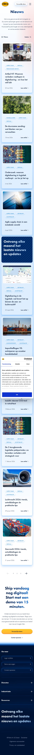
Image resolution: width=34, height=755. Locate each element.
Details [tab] (17, 364)
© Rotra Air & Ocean (13, 737)
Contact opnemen (17, 637)
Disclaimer (24, 737)
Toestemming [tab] (6, 364)
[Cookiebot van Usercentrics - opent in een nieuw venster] (24, 359)
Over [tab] (28, 364)
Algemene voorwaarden (17, 741)
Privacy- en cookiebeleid (17, 745)
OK (17, 394)
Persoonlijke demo (21, 4)
